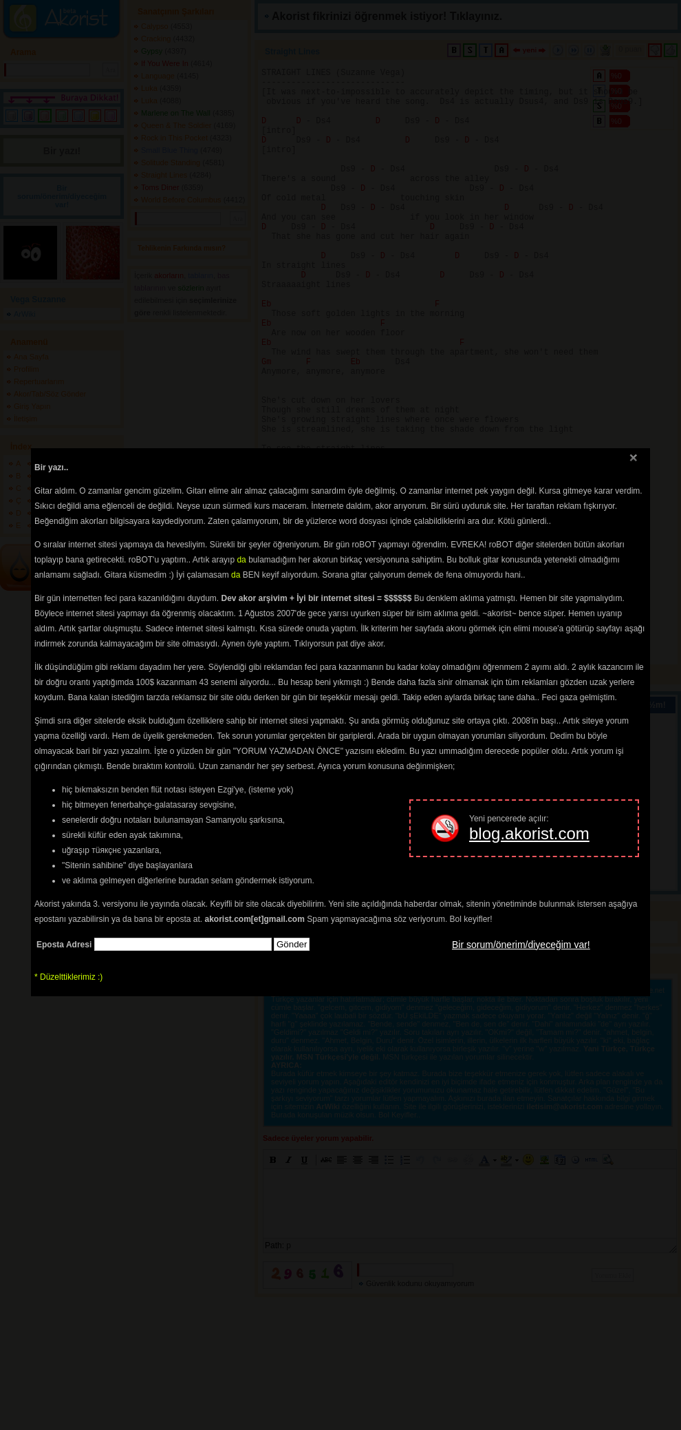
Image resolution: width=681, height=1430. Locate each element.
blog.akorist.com (529, 833)
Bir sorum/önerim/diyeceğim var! (521, 944)
